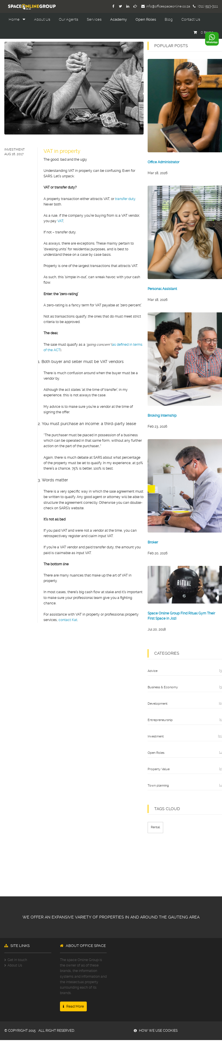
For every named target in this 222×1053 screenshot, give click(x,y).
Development (158, 704)
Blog (169, 19)
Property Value (159, 769)
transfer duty (125, 199)
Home (14, 19)
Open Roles (146, 19)
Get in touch (17, 960)
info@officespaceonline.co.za (165, 6)
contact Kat (68, 620)
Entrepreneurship (160, 720)
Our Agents (68, 19)
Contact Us (190, 19)
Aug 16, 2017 (14, 154)
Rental (155, 827)
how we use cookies (156, 1031)
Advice (152, 671)
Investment (14, 149)
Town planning (158, 785)
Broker (153, 542)
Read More (73, 1006)
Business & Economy (163, 687)
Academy (118, 19)
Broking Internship (162, 416)
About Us (42, 19)
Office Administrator (163, 162)
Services (94, 19)
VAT (60, 221)
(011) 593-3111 (205, 6)
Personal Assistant (162, 289)
